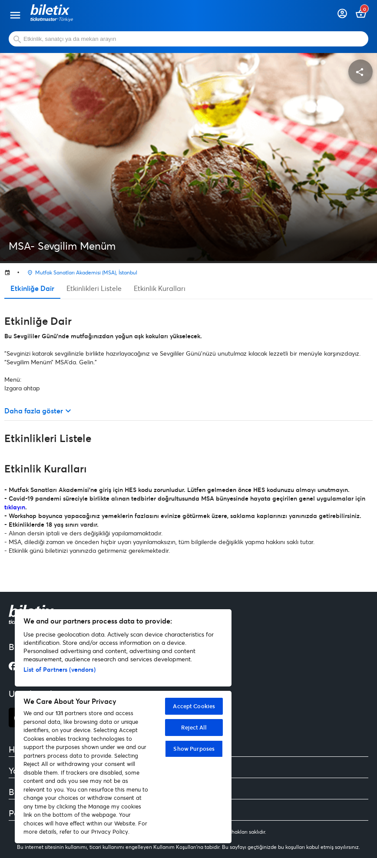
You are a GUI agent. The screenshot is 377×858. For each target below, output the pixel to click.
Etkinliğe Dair (32, 288)
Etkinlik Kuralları (159, 288)
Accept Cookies (194, 706)
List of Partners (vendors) (59, 669)
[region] (123, 726)
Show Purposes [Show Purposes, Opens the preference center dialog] (194, 748)
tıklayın (14, 507)
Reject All (194, 727)
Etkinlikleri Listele (94, 288)
